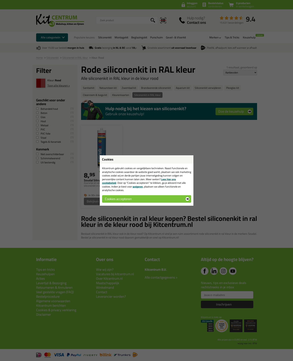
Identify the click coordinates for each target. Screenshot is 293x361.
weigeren (138, 186)
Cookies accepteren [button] (118, 199)
